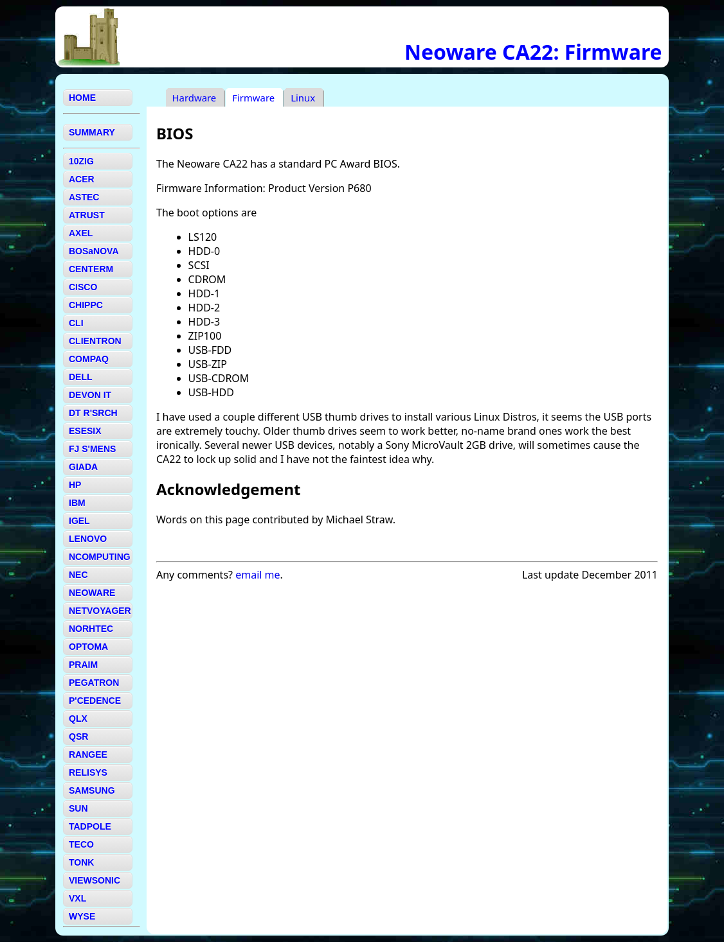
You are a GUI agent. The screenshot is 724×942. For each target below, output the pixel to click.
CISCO (83, 287)
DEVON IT (90, 395)
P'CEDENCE (95, 700)
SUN (78, 808)
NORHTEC (91, 629)
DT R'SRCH (93, 413)
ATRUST (87, 215)
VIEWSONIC (94, 880)
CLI (76, 323)
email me (257, 575)
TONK (81, 862)
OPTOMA (88, 646)
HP (75, 485)
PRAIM (83, 664)
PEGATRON (94, 682)
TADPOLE (90, 826)
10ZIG (81, 161)
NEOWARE (92, 593)
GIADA (83, 467)
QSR (78, 736)
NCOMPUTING (100, 557)
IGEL (79, 521)
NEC (78, 575)
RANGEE (88, 754)
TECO (81, 844)
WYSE (82, 916)
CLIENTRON (95, 341)
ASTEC (84, 197)
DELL (81, 377)
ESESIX (85, 431)
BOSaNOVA (94, 251)
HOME (82, 97)
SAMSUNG (92, 790)
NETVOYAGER (100, 611)
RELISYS (88, 772)
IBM (77, 503)
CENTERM (91, 269)
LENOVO (88, 539)
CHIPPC (86, 305)
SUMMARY (92, 132)
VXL (77, 898)
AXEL (81, 233)
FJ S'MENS (92, 449)
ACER (82, 179)
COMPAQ (89, 359)
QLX (78, 718)
